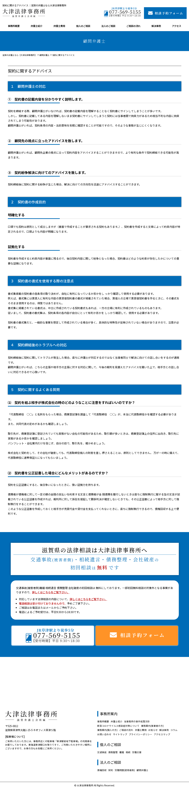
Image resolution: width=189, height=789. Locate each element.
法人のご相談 (108, 26)
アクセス (176, 26)
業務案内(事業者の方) (152, 725)
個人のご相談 (83, 26)
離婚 (121, 752)
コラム (173, 730)
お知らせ (153, 730)
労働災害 (136, 752)
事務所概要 (14, 26)
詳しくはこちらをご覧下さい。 (50, 592)
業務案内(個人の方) (107, 730)
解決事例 (156, 26)
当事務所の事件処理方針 (137, 721)
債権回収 (102, 770)
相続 (128, 752)
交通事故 (102, 752)
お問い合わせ (104, 734)
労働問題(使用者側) (125, 770)
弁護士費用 (59, 26)
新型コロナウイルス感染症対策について (118, 725)
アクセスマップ (162, 734)
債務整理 (113, 752)
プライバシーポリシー (140, 734)
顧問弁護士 (142, 770)
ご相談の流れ (133, 26)
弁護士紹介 (36, 26)
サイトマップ (120, 734)
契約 (110, 770)
